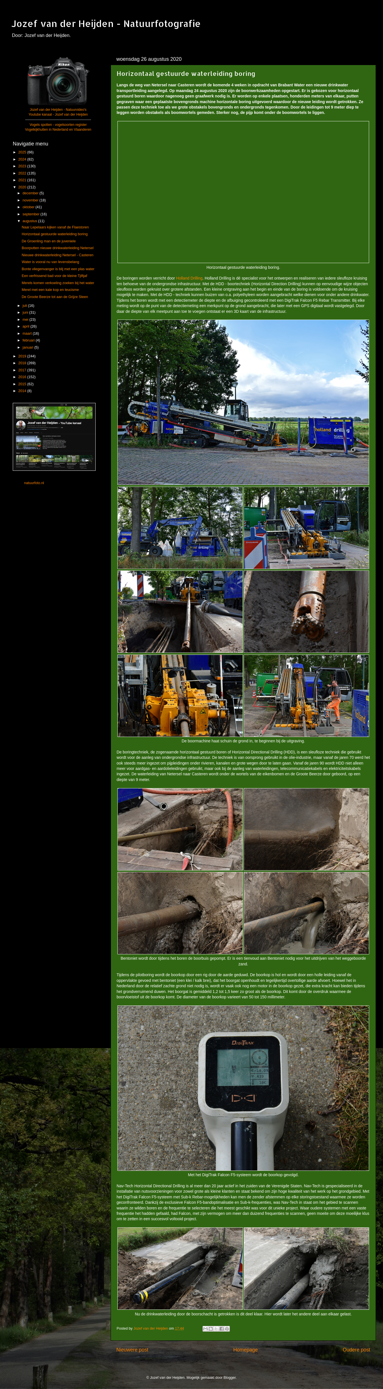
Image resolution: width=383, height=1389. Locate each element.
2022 (22, 173)
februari (29, 340)
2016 (22, 377)
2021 (22, 180)
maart (28, 334)
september (32, 214)
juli (25, 306)
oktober (29, 207)
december (31, 193)
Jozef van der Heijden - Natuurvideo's (58, 110)
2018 (22, 363)
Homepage (245, 1350)
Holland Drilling (189, 278)
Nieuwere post (132, 1350)
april (26, 326)
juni (26, 313)
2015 (22, 384)
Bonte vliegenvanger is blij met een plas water (58, 269)
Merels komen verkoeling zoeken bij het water (58, 283)
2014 (22, 391)
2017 (22, 370)
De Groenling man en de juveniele (48, 241)
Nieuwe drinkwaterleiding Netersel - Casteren (57, 255)
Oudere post (356, 1350)
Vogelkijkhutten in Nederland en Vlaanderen (58, 130)
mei (26, 320)
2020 (22, 187)
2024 (22, 159)
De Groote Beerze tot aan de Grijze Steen (55, 297)
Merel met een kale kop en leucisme (50, 290)
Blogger (230, 1378)
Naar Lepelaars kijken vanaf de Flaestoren (55, 227)
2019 (22, 356)
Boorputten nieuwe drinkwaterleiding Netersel (57, 248)
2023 (22, 166)
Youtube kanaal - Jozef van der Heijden (58, 114)
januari (28, 347)
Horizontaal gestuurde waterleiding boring (54, 234)
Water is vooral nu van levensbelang (50, 262)
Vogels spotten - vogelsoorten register (58, 125)
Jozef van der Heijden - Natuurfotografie (106, 23)
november (31, 200)
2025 (22, 152)
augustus (30, 221)
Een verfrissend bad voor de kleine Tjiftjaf (54, 276)
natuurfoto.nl (34, 483)
